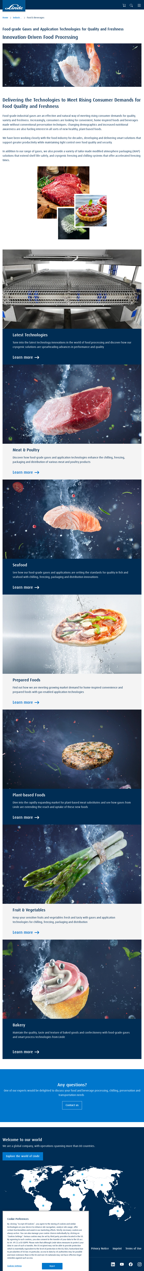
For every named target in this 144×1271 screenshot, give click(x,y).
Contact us (72, 1105)
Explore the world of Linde (23, 1156)
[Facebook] (131, 1264)
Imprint (117, 1248)
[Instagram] (139, 1264)
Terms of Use (133, 1248)
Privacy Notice (100, 1248)
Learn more (23, 357)
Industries (17, 18)
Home (5, 18)
